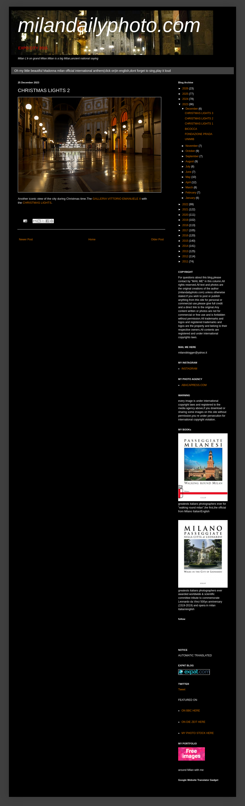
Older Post (157, 239)
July (188, 166)
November (192, 145)
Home (92, 239)
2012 (185, 256)
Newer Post (26, 239)
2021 (185, 209)
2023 (185, 104)
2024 (185, 98)
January (191, 197)
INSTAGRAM (189, 368)
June (189, 171)
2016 (185, 235)
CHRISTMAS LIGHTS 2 (199, 118)
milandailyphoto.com (109, 25)
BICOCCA (191, 129)
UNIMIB (189, 139)
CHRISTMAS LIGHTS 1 (199, 123)
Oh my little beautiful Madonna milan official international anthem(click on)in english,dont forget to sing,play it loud (92, 70)
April (189, 182)
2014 (185, 245)
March (190, 187)
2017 (185, 230)
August (190, 161)
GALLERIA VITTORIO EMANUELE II (117, 198)
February (191, 192)
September (192, 156)
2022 (185, 204)
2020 (185, 214)
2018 (185, 225)
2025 (185, 93)
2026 (185, 88)
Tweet (181, 689)
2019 (185, 219)
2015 (185, 240)
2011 (185, 261)
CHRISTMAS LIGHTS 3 (199, 113)
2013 (185, 251)
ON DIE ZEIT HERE (193, 722)
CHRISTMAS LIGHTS (37, 202)
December (192, 108)
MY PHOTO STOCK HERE (198, 733)
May (188, 177)
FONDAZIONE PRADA (198, 134)
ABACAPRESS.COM (194, 385)
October (191, 151)
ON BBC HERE (191, 710)
